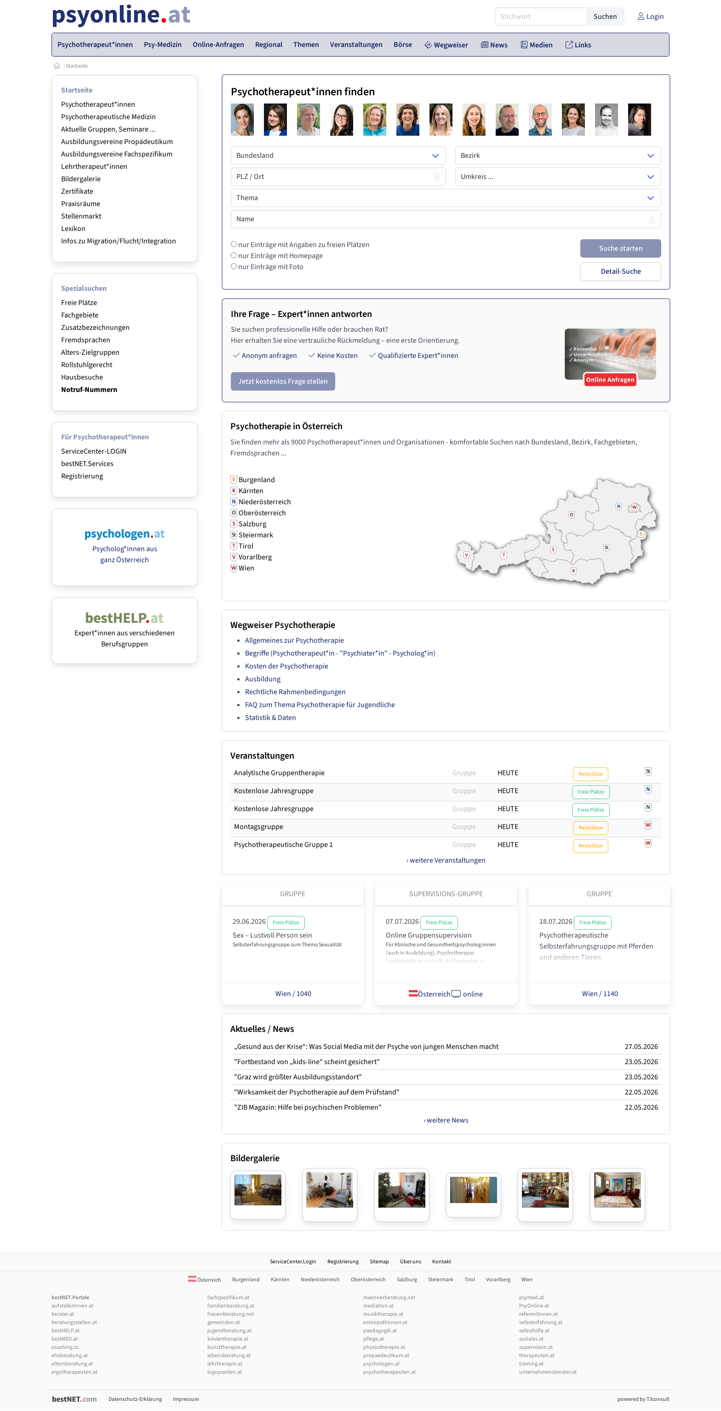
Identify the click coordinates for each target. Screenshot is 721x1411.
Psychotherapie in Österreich (286, 426)
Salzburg (407, 1280)
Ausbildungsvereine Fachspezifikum (116, 154)
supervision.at (536, 1347)
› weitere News (446, 1120)
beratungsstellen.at (74, 1322)
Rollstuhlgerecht (86, 365)
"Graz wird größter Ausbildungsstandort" (298, 1077)
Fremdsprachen (85, 340)
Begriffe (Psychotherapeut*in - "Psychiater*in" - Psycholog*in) (340, 653)
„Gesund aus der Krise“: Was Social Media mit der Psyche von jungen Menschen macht (366, 1047)
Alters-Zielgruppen (90, 352)
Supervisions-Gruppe (446, 894)
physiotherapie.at (384, 1347)
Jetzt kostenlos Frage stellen (283, 381)
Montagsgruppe (258, 827)
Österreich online (446, 993)
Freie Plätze (79, 303)
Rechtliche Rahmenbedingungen (295, 692)
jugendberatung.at (229, 1331)
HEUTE (508, 773)
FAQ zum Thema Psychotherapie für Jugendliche (320, 705)
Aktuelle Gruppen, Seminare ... (108, 129)
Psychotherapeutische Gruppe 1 (283, 845)
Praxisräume (80, 204)
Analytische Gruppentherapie (279, 773)
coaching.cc (65, 1347)
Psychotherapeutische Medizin (108, 117)
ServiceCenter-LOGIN (93, 451)
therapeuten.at (537, 1355)
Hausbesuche (82, 377)
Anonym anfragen (269, 356)
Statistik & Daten (270, 718)
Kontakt (441, 1262)
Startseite (77, 66)
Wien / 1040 (292, 994)
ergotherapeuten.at (74, 1372)
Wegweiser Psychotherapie (282, 625)
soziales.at (531, 1339)
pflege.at (373, 1339)
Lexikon (73, 229)
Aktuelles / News (262, 1029)
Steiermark (440, 1280)
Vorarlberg (498, 1280)
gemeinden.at (223, 1322)
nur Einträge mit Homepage (280, 256)
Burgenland (246, 1280)
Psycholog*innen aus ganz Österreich (125, 549)
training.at (531, 1364)
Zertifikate (77, 191)
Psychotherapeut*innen (98, 104)
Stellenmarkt (81, 216)
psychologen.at (381, 1364)
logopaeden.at (224, 1372)
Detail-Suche (621, 271)
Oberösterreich (368, 1280)
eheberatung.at (70, 1355)
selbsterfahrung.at (540, 1322)
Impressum (186, 1399)
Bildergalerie (81, 179)
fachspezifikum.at (228, 1298)
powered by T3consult (644, 1399)
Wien (527, 1280)
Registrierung (82, 476)
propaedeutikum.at (386, 1355)
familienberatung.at (230, 1306)
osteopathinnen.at (385, 1322)
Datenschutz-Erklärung (135, 1399)
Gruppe (464, 773)
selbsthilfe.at (534, 1331)
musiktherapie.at (383, 1314)
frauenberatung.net (230, 1314)
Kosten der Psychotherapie (286, 666)
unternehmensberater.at (548, 1372)
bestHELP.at (66, 1331)
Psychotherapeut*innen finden (303, 92)
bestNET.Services (87, 464)
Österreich (204, 1280)
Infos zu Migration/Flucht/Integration (118, 241)
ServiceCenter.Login (293, 1262)
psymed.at (531, 1298)
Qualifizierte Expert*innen (418, 356)
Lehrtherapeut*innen (94, 166)
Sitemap (379, 1262)
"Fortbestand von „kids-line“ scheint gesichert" (307, 1062)
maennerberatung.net (389, 1298)
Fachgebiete (79, 315)
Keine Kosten (337, 356)
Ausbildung (262, 679)
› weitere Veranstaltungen (446, 860)
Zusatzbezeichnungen (95, 328)
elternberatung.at (72, 1364)
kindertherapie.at (227, 1339)
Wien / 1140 (599, 994)
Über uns (410, 1262)
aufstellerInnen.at (72, 1306)
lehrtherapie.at (224, 1364)
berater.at (63, 1314)
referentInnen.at (538, 1314)
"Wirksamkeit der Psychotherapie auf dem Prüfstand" (317, 1092)
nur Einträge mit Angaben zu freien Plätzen (303, 245)
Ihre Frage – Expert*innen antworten (301, 314)
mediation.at (378, 1306)
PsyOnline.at (534, 1306)
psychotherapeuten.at (389, 1372)
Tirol (469, 1280)
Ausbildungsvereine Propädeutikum (117, 142)
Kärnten (280, 1280)
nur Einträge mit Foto (270, 267)
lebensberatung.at (229, 1355)
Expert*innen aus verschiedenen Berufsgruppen (124, 633)
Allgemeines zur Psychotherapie (294, 640)
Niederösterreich (320, 1280)
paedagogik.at (380, 1331)
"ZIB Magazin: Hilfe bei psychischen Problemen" (308, 1107)
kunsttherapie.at (226, 1347)
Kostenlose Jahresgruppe (274, 791)
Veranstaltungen (262, 755)
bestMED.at (65, 1339)
